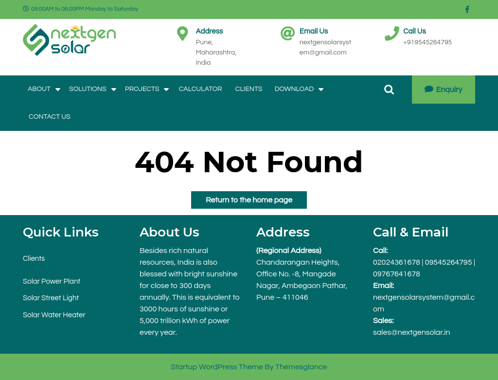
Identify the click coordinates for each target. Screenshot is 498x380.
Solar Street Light (51, 298)
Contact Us (50, 116)
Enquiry (443, 89)
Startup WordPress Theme (217, 367)
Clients (249, 89)
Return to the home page (241, 197)
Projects (142, 89)
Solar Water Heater (54, 315)
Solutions (88, 89)
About (39, 89)
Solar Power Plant (51, 281)
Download (294, 89)
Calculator (200, 89)
